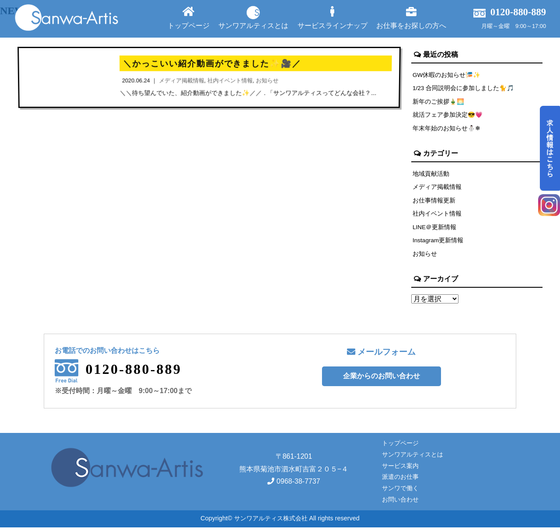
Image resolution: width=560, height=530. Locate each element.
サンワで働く (400, 490)
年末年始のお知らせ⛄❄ (447, 129)
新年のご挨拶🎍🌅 (439, 101)
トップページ (189, 17)
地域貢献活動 (431, 174)
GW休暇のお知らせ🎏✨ (447, 74)
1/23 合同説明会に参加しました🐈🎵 (464, 88)
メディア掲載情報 (437, 188)
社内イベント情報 (437, 215)
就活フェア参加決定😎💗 (448, 115)
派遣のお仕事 (400, 479)
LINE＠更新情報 (435, 228)
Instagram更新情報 (439, 242)
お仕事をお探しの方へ (411, 17)
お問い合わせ (400, 502)
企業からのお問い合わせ (381, 378)
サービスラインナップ (333, 17)
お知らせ (425, 255)
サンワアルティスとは (253, 17)
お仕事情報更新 (434, 201)
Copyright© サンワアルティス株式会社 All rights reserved (279, 520)
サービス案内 (400, 467)
